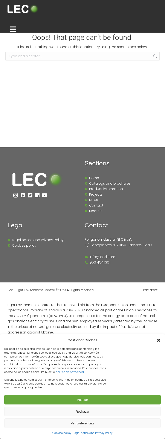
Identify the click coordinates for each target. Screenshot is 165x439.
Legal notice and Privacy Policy (93, 433)
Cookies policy (61, 433)
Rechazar (82, 411)
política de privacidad (70, 372)
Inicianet (150, 290)
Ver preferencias (82, 423)
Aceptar (82, 399)
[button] (158, 340)
